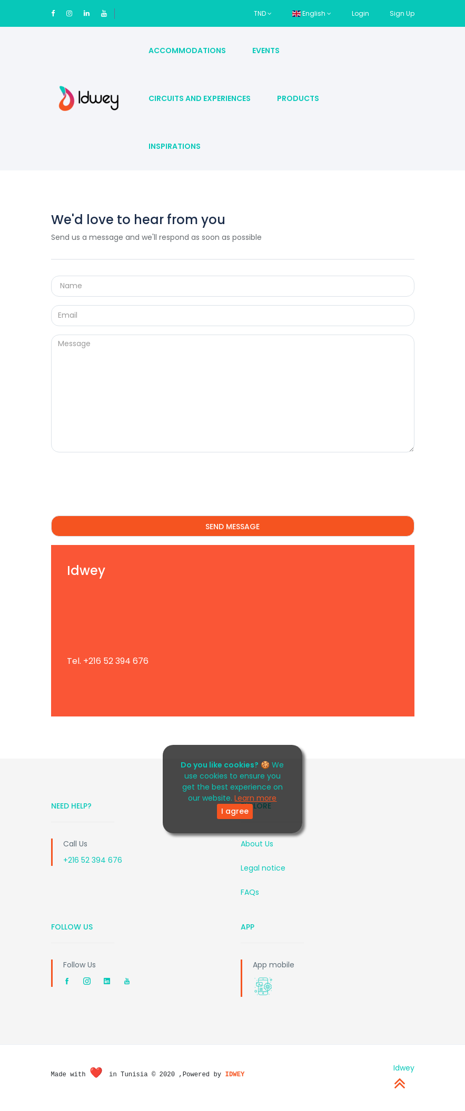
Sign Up (402, 13)
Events (266, 50)
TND (263, 13)
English (311, 13)
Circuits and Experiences (200, 98)
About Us (257, 844)
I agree (235, 811)
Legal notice (263, 868)
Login (360, 13)
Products (298, 98)
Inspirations (175, 146)
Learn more (255, 798)
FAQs (250, 892)
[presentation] (131, 481)
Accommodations (187, 50)
